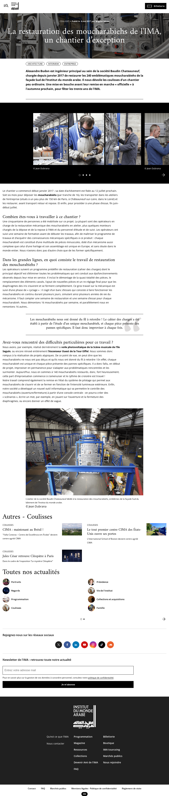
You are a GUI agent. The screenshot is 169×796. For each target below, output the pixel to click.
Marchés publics (112, 756)
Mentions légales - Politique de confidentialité (94, 788)
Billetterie (159, 6)
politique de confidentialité (101, 677)
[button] (80, 175)
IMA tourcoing (111, 749)
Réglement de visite (131, 788)
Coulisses (16, 607)
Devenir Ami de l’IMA (86, 762)
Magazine (79, 743)
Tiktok (101, 644)
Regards (15, 590)
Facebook (67, 644)
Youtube (84, 644)
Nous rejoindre (112, 762)
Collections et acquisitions (110, 599)
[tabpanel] (87, 142)
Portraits (16, 582)
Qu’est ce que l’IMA (58, 736)
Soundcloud (110, 644)
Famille (101, 607)
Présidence (102, 582)
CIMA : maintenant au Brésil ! (23, 530)
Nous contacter (55, 743)
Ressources (80, 749)
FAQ (76, 769)
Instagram (93, 644)
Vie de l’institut (104, 590)
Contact (32, 788)
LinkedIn (75, 644)
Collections (80, 756)
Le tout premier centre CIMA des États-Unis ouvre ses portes (114, 532)
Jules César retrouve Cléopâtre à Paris (28, 556)
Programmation (20, 599)
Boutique (108, 743)
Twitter (58, 644)
